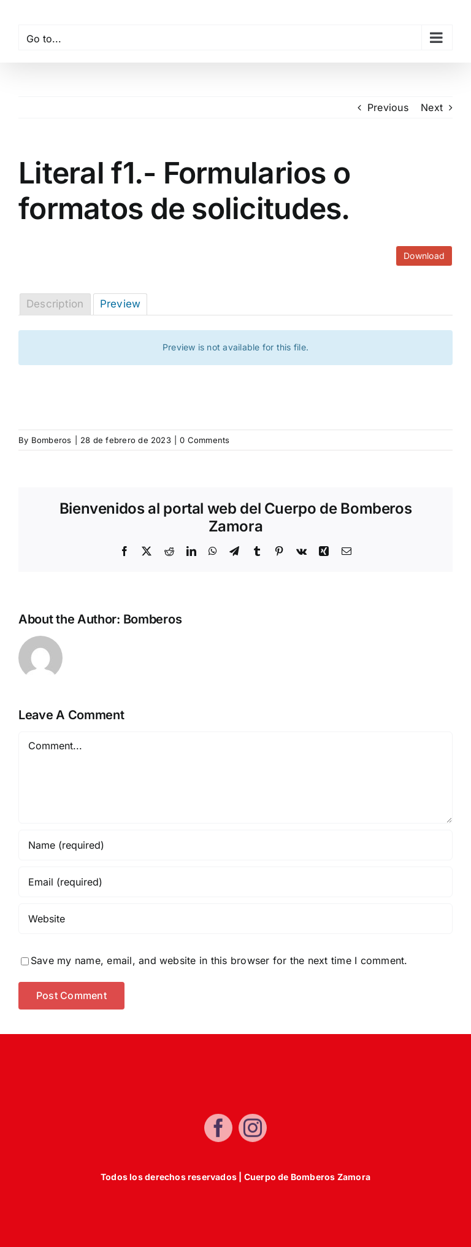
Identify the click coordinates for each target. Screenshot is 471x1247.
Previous (387, 107)
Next (432, 107)
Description (55, 304)
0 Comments (204, 440)
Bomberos (51, 440)
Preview (120, 304)
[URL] (235, 918)
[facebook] (218, 1131)
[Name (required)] (235, 845)
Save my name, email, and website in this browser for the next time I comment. (219, 960)
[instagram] (253, 1131)
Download (424, 255)
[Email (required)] (235, 882)
